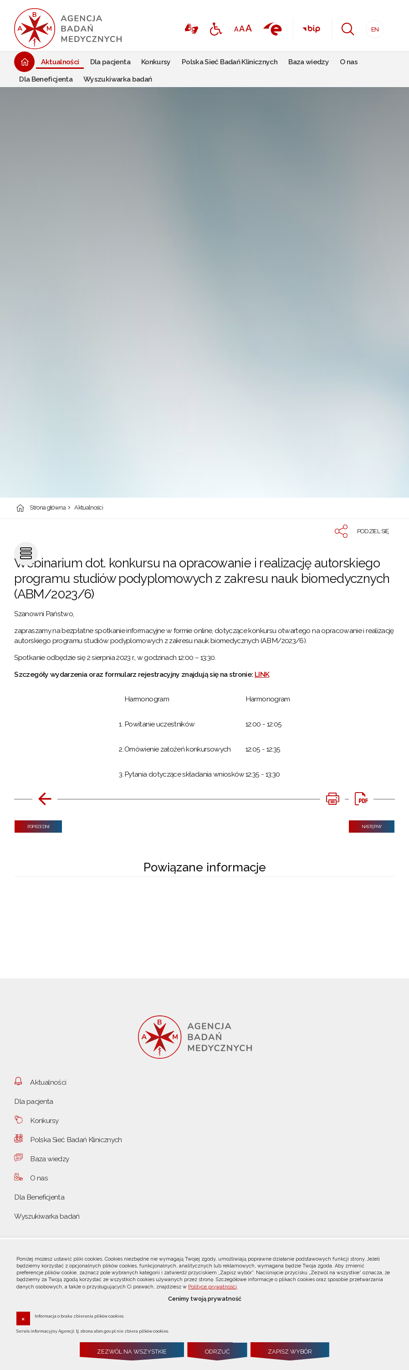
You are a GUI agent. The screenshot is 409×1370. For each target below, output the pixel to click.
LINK (262, 674)
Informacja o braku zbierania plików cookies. (79, 1315)
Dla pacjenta (33, 1101)
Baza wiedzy (49, 1158)
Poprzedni (32, 824)
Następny (365, 824)
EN (372, 27)
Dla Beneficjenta (39, 1197)
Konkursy (44, 1120)
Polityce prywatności (212, 1287)
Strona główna (48, 508)
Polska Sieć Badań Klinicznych (76, 1139)
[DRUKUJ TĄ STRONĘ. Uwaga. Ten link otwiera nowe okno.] (332, 799)
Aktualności (88, 508)
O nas (39, 1178)
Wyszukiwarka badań (46, 1216)
